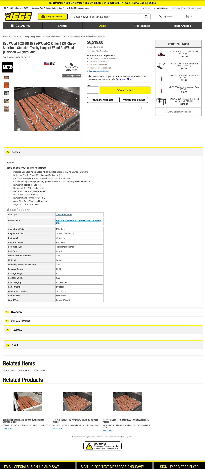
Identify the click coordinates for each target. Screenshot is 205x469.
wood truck (9, 370)
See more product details (98, 71)
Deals (102, 25)
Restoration (142, 25)
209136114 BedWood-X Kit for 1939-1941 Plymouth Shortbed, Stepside (23, 421)
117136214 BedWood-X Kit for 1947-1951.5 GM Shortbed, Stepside (75, 421)
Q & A (15, 345)
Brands (62, 25)
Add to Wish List (103, 99)
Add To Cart (125, 90)
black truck (25, 370)
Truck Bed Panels (52, 36)
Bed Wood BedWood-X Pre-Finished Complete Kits (84, 36)
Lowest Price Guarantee (99, 51)
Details (16, 152)
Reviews (17, 329)
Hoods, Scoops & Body (12, 36)
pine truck (39, 370)
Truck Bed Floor (64, 214)
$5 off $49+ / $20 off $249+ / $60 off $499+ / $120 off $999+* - (102, 2)
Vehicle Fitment (20, 320)
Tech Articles (182, 25)
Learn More (126, 79)
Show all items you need (178, 112)
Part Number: (9, 57)
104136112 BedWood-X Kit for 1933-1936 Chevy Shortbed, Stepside (125, 421)
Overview (16, 311)
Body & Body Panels (33, 36)
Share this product (133, 99)
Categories (23, 25)
